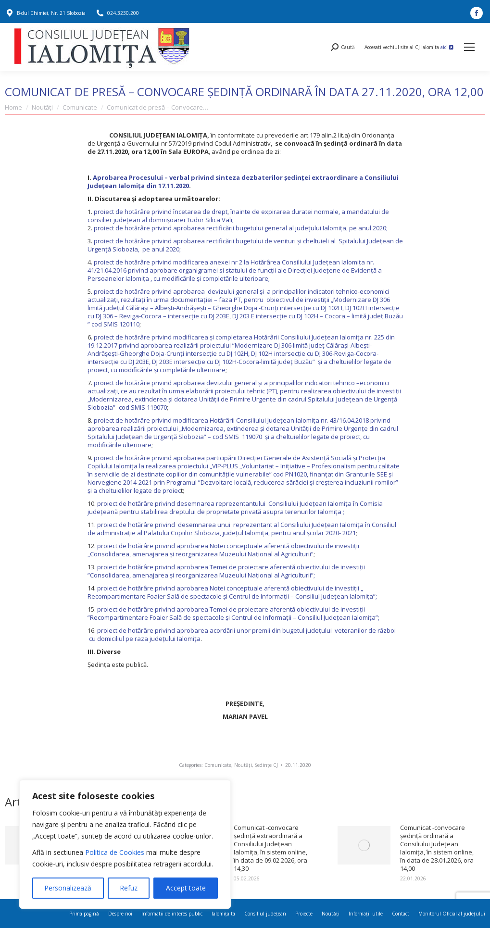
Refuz (129, 887)
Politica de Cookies (114, 852)
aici (446, 47)
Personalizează (67, 887)
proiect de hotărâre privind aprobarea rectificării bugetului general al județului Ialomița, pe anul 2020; (241, 228)
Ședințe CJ (266, 765)
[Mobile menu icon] (469, 47)
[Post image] (364, 845)
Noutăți (243, 765)
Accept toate (186, 887)
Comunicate (217, 765)
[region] (125, 844)
